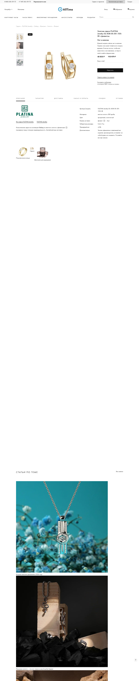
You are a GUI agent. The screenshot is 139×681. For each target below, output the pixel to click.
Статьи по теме (27, 472)
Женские (43, 26)
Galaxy (36, 26)
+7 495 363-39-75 (25, 2)
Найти (133, 17)
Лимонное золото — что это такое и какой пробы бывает (34, 669)
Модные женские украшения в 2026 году (29, 574)
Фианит (56, 26)
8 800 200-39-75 (10, 2)
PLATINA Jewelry (27, 26)
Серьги (18, 26)
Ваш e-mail (100, 61)
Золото (49, 26)
